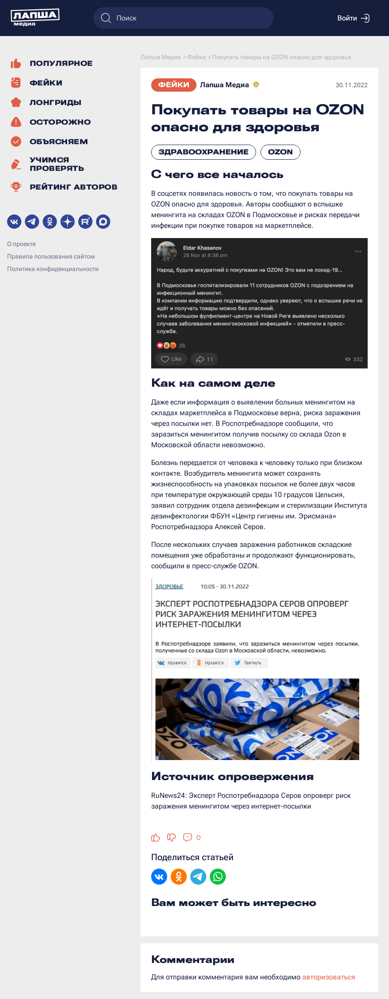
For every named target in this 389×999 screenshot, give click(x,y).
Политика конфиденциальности (53, 268)
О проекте (21, 243)
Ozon (280, 152)
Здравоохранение (204, 152)
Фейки (173, 85)
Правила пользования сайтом (51, 256)
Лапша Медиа (224, 85)
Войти (353, 18)
